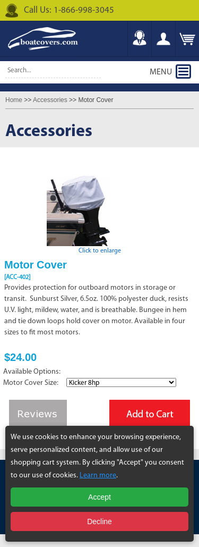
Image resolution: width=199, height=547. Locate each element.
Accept (99, 497)
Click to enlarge (100, 247)
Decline (99, 521)
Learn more (98, 475)
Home (13, 100)
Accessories (50, 100)
